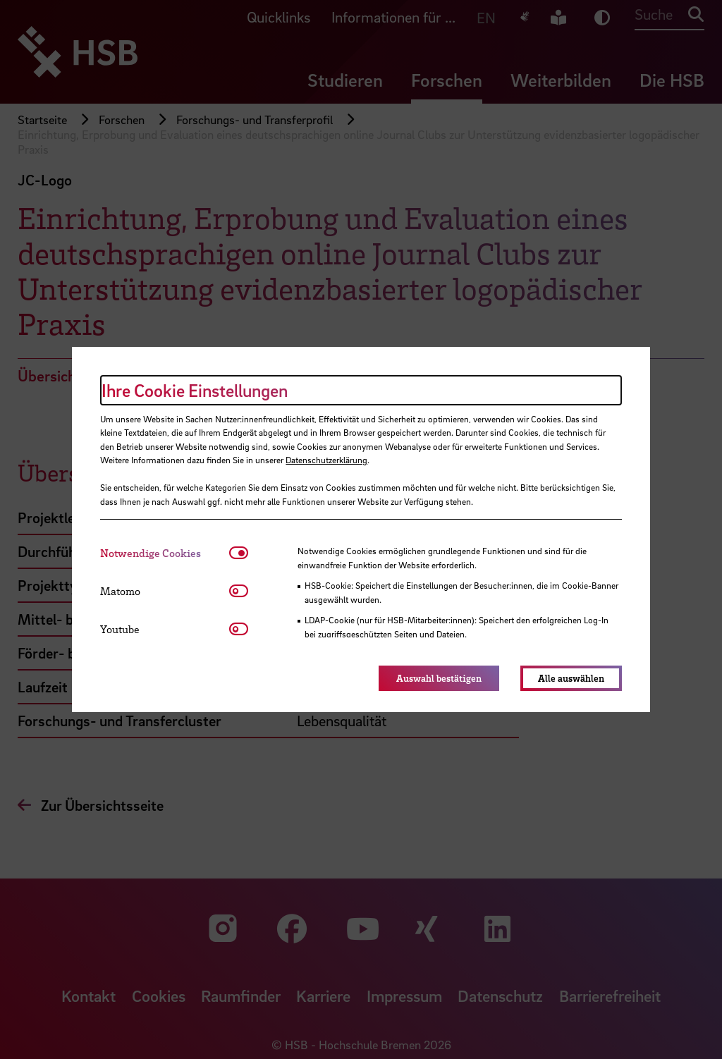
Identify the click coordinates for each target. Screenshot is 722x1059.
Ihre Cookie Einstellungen (195, 390)
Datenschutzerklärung (326, 459)
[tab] (164, 553)
